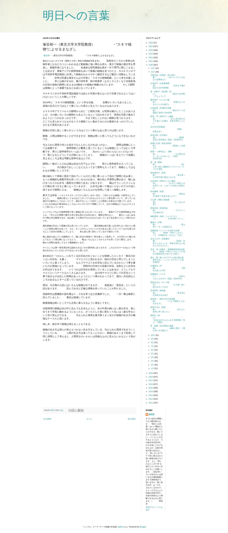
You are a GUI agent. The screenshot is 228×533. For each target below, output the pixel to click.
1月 (152, 368)
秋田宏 (152, 414)
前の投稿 (131, 419)
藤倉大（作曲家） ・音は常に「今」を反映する (167, 224)
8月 (152, 342)
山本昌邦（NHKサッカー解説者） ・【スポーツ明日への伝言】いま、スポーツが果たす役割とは (167, 184)
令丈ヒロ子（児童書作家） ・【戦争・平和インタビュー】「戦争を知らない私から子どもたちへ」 (167, 242)
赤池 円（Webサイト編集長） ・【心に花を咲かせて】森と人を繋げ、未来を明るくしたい (167, 119)
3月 (152, 361)
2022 (151, 57)
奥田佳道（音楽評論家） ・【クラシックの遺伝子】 (167, 210)
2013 (151, 395)
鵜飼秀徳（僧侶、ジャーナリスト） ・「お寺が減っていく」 (167, 217)
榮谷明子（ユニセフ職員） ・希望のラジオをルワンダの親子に (167, 102)
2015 (151, 388)
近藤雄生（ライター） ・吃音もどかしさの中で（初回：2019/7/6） (167, 276)
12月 (153, 68)
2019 (151, 373)
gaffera (121, 527)
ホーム (89, 419)
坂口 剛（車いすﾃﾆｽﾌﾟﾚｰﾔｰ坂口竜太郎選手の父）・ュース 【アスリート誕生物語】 (167, 260)
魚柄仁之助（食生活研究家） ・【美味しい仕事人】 (167, 145)
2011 (151, 403)
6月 (152, 350)
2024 (151, 50)
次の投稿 (47, 419)
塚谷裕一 (47, 55)
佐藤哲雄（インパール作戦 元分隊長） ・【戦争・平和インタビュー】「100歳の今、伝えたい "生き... (167, 232)
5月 (152, 354)
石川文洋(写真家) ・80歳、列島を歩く (166, 129)
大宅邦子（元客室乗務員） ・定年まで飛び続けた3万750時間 (167, 85)
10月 (153, 335)
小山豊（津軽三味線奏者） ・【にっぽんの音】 (167, 202)
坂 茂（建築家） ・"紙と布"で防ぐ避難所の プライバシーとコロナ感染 (167, 165)
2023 (151, 54)
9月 (152, 339)
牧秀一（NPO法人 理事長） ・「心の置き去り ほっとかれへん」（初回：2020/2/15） (167, 155)
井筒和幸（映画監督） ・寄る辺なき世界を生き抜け (167, 292)
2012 (151, 399)
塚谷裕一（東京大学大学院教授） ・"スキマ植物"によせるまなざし (167, 301)
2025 (151, 46)
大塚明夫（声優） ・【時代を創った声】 (167, 268)
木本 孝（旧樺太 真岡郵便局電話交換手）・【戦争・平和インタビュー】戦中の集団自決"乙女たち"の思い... (167, 251)
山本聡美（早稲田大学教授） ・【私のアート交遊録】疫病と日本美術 (167, 110)
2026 (151, 43)
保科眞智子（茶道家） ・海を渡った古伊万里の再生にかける (167, 175)
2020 (151, 65)
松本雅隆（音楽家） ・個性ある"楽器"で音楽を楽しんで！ (167, 193)
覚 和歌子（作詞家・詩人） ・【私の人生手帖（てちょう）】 (167, 94)
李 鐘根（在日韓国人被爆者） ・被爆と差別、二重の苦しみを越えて (167, 328)
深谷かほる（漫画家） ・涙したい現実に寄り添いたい (167, 309)
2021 (151, 61)
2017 (151, 380)
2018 (151, 377)
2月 (152, 365)
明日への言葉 (76, 15)
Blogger (143, 527)
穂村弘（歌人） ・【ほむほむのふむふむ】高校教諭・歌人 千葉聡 (167, 318)
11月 (153, 72)
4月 (152, 357)
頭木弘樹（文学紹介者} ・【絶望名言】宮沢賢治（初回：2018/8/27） (167, 137)
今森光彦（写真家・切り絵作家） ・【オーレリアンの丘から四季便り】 (167, 77)
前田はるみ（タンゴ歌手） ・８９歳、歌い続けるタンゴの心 (167, 284)
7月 (152, 346)
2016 (151, 384)
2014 (151, 391)
